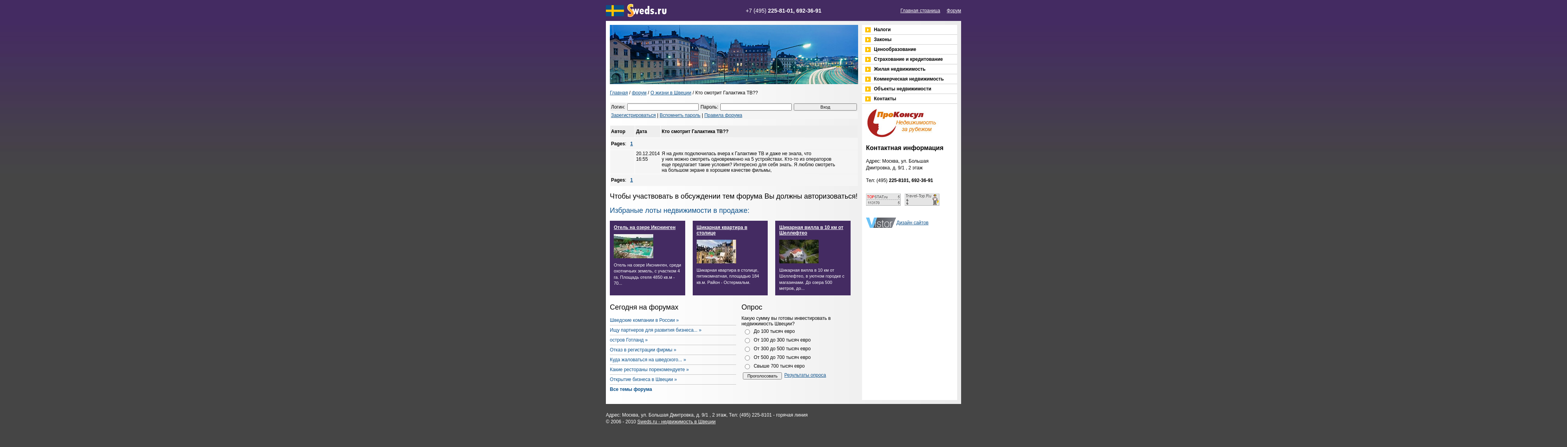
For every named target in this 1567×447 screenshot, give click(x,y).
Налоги (882, 29)
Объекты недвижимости (902, 89)
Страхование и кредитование (908, 59)
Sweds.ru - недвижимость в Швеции (676, 421)
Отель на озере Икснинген (644, 227)
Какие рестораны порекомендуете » (649, 369)
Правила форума (723, 115)
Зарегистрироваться (633, 115)
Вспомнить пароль (680, 115)
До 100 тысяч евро (774, 331)
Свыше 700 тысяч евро (779, 366)
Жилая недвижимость (900, 69)
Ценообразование (895, 49)
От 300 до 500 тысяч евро (782, 348)
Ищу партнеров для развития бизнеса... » (655, 330)
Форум (954, 10)
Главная (619, 93)
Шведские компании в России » (644, 320)
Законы (883, 39)
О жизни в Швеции (670, 93)
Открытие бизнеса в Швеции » (643, 379)
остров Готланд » (629, 340)
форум (639, 93)
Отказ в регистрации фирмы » (643, 350)
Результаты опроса (805, 375)
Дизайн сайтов (912, 222)
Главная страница (920, 10)
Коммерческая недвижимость (909, 79)
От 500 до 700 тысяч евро (782, 357)
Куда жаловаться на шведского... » (648, 359)
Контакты (885, 98)
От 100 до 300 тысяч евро (782, 340)
